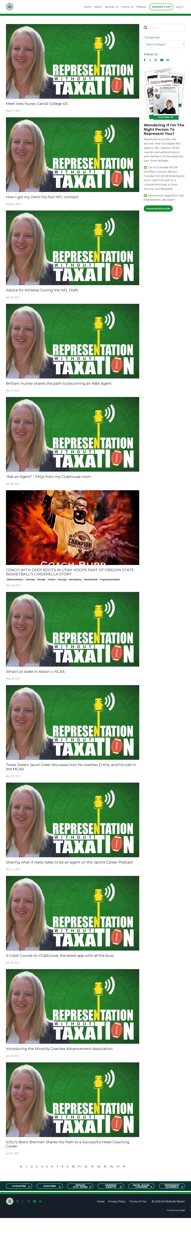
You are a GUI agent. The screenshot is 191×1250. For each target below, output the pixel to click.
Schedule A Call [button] (160, 6)
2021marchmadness (15, 587)
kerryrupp (62, 587)
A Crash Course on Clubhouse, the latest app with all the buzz (68, 976)
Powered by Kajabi (176, 1242)
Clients (125, 7)
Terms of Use (138, 1233)
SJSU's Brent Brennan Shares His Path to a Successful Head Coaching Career (72, 1175)
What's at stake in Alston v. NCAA (43, 679)
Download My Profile (159, 209)
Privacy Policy (116, 1233)
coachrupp (30, 587)
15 (106, 1198)
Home (84, 7)
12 (85, 1198)
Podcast (140, 7)
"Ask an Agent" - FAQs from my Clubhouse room (60, 481)
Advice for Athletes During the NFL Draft (51, 293)
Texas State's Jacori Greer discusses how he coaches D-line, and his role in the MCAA (71, 776)
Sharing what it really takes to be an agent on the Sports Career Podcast (68, 876)
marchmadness (75, 587)
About (95, 7)
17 (119, 1198)
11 (79, 1198)
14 (99, 1198)
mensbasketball (90, 587)
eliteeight (41, 587)
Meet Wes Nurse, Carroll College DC (45, 104)
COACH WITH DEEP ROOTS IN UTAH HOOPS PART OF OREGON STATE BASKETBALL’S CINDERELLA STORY (67, 578)
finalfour (52, 587)
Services (109, 7)
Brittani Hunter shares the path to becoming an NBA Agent (72, 387)
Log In (180, 7)
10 (72, 1198)
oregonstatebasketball (110, 587)
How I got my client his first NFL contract (51, 198)
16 (112, 1198)
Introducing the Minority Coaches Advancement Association (59, 1075)
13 (92, 1198)
